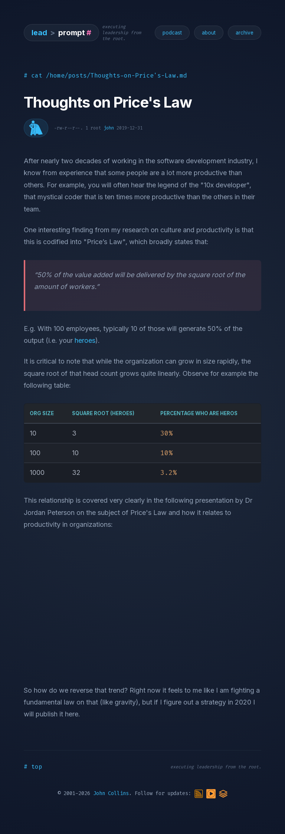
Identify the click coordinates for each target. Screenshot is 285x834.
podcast (172, 33)
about (209, 33)
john (109, 128)
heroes (85, 340)
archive (244, 33)
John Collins (111, 793)
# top (33, 767)
